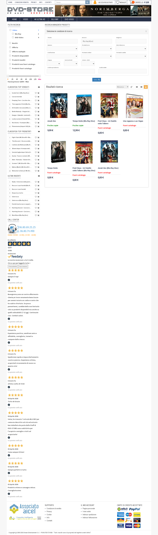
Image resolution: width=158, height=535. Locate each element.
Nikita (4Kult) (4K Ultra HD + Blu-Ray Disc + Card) (22, 167)
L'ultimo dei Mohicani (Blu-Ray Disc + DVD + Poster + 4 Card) (22, 145)
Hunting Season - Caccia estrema (22, 211)
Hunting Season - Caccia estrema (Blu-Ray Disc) (22, 208)
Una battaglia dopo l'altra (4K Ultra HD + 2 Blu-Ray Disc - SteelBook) (22, 152)
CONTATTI (48, 2)
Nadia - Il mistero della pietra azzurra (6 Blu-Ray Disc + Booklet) (22, 182)
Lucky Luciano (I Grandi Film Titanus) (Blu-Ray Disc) (22, 119)
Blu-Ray (54, 19)
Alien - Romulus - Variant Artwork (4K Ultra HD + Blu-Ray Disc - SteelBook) (22, 160)
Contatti (49, 521)
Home (14, 19)
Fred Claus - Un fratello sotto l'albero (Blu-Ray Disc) (84, 169)
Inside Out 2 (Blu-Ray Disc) (20, 93)
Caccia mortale (17, 97)
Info (48, 518)
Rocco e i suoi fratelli (19, 189)
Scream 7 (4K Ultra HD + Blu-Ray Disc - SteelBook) (22, 163)
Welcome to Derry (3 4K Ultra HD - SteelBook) (22, 171)
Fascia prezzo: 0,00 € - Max (18, 82)
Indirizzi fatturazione (90, 518)
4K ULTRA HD (39, 19)
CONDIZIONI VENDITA (21, 2)
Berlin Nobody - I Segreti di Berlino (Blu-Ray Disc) (22, 111)
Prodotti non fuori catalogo (23, 64)
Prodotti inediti (18, 60)
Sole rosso (15, 197)
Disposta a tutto (17, 193)
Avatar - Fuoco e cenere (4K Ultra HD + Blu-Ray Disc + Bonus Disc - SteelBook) (22, 156)
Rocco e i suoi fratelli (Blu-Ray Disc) (22, 185)
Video (25, 19)
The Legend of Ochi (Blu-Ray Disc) (22, 104)
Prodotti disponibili (20, 56)
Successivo (23, 266)
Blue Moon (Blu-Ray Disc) (20, 215)
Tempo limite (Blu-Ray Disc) (84, 121)
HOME (10, 2)
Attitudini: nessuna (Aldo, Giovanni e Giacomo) (22, 108)
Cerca (97, 80)
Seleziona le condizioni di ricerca (59, 31)
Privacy (49, 511)
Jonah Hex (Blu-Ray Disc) (108, 168)
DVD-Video (69, 19)
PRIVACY (34, 2)
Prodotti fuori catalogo (22, 68)
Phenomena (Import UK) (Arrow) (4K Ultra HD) (22, 126)
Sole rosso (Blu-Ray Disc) (20, 200)
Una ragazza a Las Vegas (133, 121)
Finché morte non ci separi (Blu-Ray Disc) (22, 204)
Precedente (13, 266)
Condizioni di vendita (54, 509)
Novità (15, 43)
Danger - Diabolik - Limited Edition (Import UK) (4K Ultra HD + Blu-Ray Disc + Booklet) (22, 115)
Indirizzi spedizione (89, 515)
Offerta (15, 47)
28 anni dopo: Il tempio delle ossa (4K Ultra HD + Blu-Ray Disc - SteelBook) (22, 148)
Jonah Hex (51, 121)
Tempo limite (52, 168)
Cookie (49, 515)
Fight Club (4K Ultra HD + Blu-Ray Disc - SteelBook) (22, 137)
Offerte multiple (18, 51)
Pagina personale (89, 509)
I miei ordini (87, 511)
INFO (40, 2)
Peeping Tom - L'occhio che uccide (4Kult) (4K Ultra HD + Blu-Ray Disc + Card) (22, 100)
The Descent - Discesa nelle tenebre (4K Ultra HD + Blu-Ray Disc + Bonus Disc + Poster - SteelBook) (22, 141)
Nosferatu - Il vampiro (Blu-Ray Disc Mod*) (22, 123)
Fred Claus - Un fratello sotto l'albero (107, 122)
